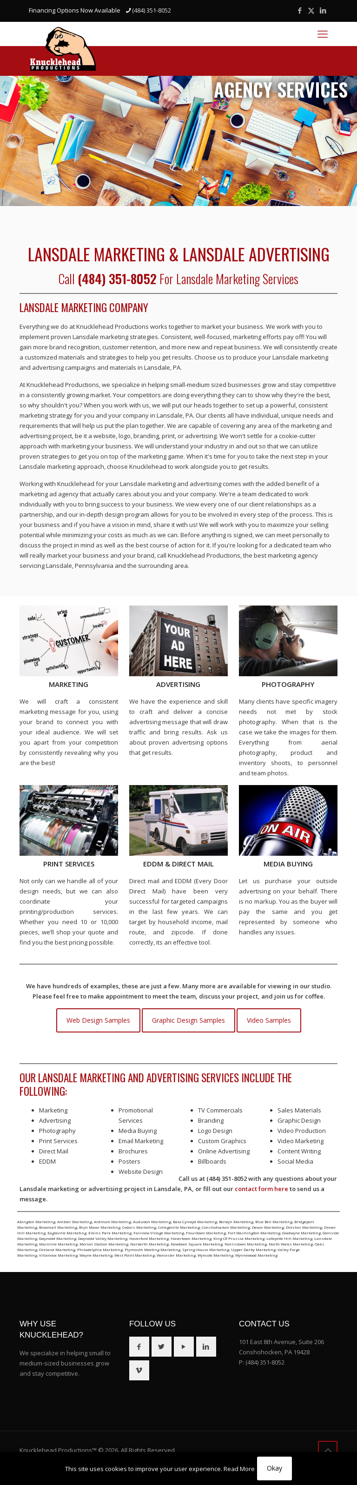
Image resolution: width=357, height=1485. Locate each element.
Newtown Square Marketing (197, 1243)
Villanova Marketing (58, 1255)
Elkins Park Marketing (110, 1232)
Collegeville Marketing (179, 1227)
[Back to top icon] (327, 1450)
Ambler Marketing (74, 1221)
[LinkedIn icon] (322, 10)
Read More (239, 1469)
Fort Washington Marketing (254, 1232)
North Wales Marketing (291, 1243)
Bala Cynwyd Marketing (195, 1221)
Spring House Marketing (205, 1249)
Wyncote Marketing (215, 1255)
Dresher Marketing (304, 1227)
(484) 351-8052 (264, 1362)
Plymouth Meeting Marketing (152, 1249)
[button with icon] (139, 1347)
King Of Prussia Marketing (238, 1238)
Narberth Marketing (149, 1243)
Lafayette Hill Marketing (289, 1238)
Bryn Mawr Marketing (99, 1227)
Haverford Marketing (149, 1238)
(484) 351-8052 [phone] (151, 10)
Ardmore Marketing (112, 1221)
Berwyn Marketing (236, 1221)
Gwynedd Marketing (57, 1238)
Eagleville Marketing (66, 1232)
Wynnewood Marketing (256, 1255)
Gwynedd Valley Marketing (102, 1238)
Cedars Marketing (139, 1227)
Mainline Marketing (58, 1243)
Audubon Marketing (152, 1221)
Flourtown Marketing (206, 1232)
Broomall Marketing (58, 1227)
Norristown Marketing (246, 1243)
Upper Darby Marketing (253, 1249)
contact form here (261, 1189)
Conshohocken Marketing (226, 1227)
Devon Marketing (268, 1227)
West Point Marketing (134, 1255)
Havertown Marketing (191, 1238)
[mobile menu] (323, 33)
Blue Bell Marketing (273, 1221)
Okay (274, 1468)
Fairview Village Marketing (158, 1232)
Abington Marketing (36, 1221)
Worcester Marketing (176, 1255)
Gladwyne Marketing (301, 1232)
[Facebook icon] (299, 10)
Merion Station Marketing (103, 1243)
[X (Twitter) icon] (311, 10)
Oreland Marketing (57, 1249)
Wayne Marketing (95, 1255)
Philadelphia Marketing (100, 1249)
